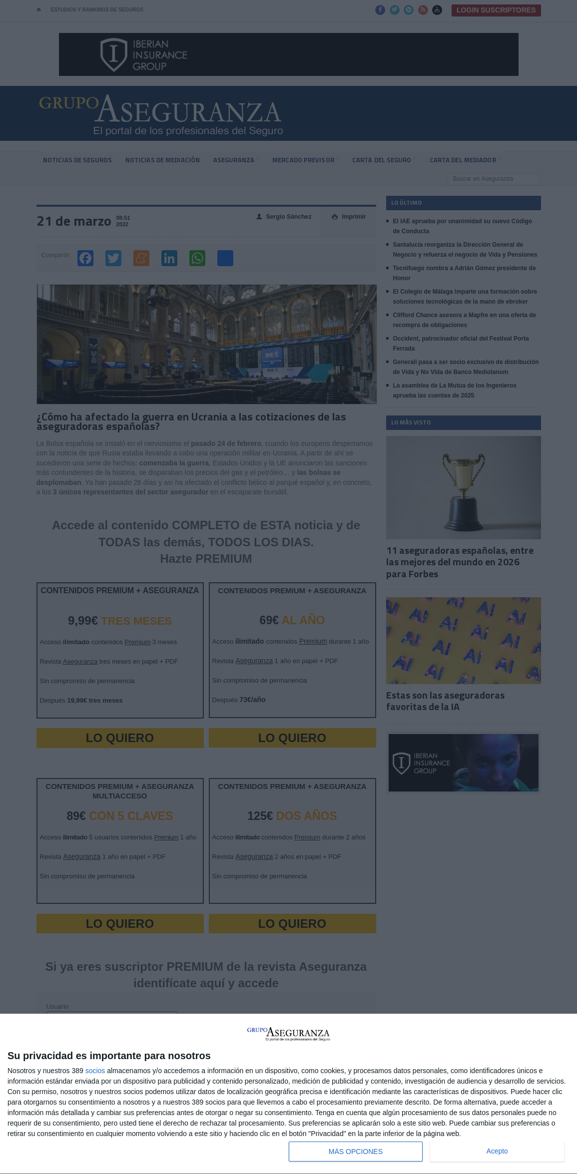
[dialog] (288, 1094)
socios (95, 1070)
